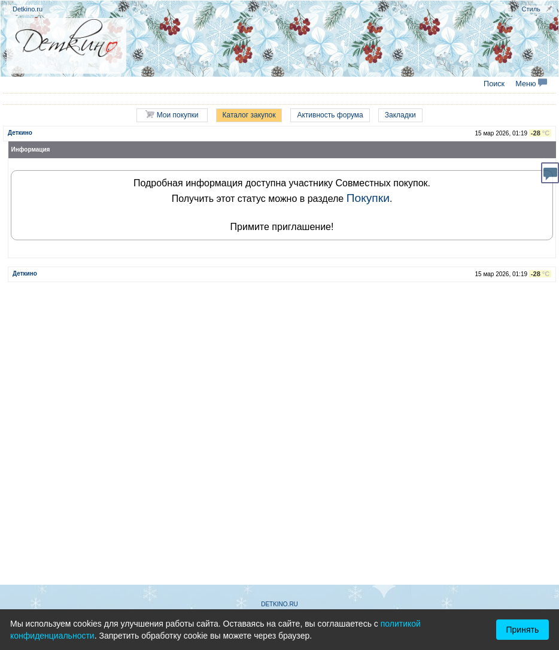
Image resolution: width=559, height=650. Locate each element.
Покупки (368, 198)
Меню (531, 84)
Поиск (494, 84)
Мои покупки (171, 114)
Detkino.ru (27, 9)
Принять (522, 629)
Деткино (20, 132)
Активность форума (330, 115)
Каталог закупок (249, 115)
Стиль (531, 9)
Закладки (400, 115)
